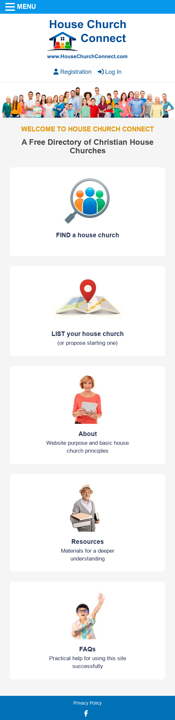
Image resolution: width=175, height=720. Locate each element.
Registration (72, 71)
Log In (110, 71)
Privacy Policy (87, 703)
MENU (26, 6)
